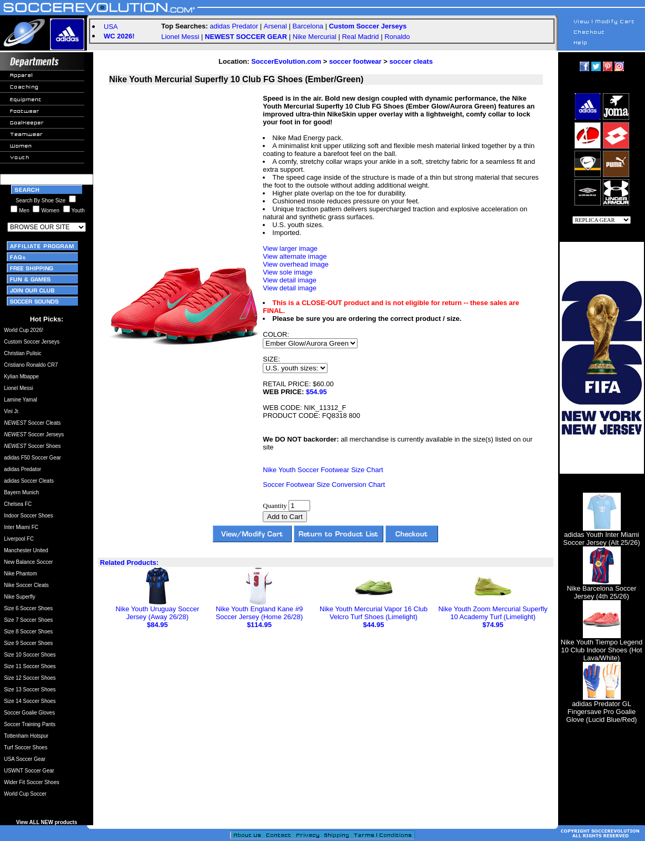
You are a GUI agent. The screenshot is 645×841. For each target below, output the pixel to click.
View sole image (287, 272)
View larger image (290, 248)
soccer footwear (355, 61)
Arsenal (275, 26)
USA (111, 27)
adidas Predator (234, 26)
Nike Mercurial (314, 37)
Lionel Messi (180, 37)
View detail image (289, 280)
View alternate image (294, 256)
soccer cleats (410, 61)
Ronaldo (397, 37)
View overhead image (296, 264)
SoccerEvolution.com (286, 61)
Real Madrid (360, 37)
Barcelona (308, 26)
